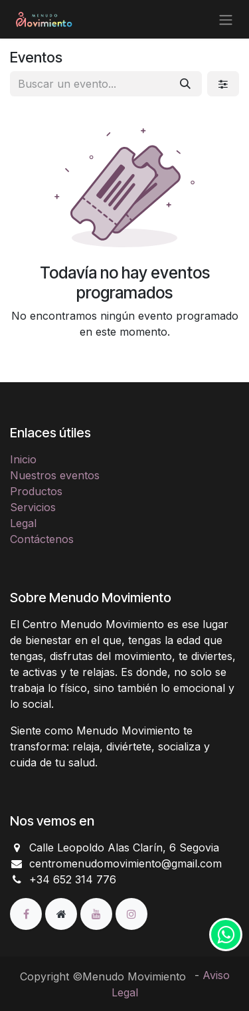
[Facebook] (27, 913)
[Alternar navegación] (225, 19)
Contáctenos (42, 539)
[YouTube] (98, 913)
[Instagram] (131, 913)
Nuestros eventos (55, 475)
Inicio (23, 459)
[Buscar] (185, 83)
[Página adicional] (62, 913)
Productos (36, 491)
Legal (23, 523)
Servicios (33, 507)
